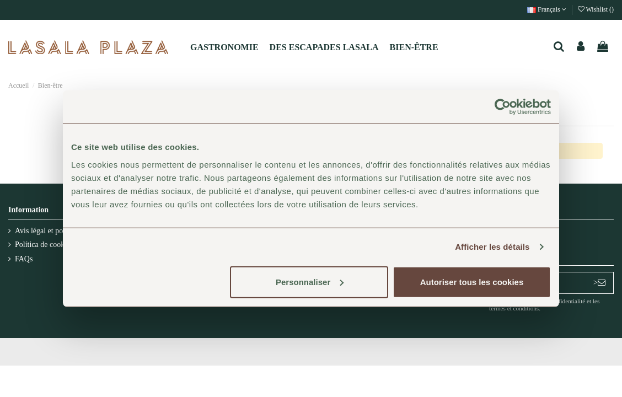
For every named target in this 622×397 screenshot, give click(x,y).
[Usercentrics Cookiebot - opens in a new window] (502, 107)
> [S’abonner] (599, 282)
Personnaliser (310, 281)
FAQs (24, 259)
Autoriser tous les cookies (472, 281)
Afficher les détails (492, 246)
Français (546, 9)
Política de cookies (44, 244)
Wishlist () (596, 9)
